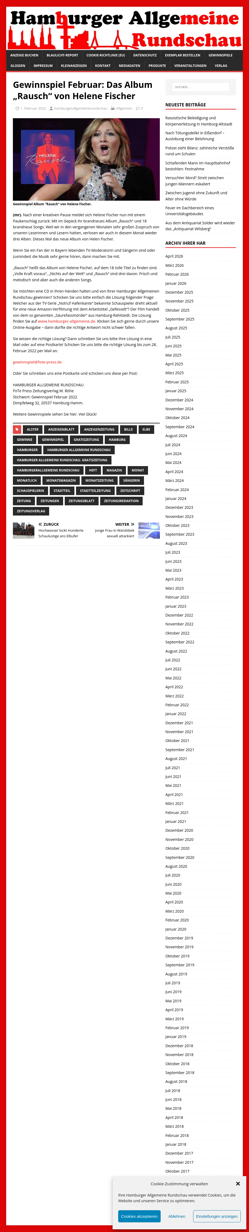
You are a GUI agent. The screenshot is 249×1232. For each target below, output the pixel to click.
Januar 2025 (175, 390)
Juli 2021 (172, 767)
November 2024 (179, 408)
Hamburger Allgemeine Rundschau (79, 450)
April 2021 (174, 794)
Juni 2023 (173, 561)
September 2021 (179, 749)
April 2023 (174, 579)
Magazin (114, 470)
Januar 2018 (175, 1144)
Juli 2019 (172, 982)
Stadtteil (62, 490)
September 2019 (179, 964)
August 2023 (176, 543)
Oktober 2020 (177, 848)
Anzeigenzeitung (99, 429)
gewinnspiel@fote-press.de (37, 362)
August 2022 (176, 651)
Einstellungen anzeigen (217, 1216)
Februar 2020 (177, 920)
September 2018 (179, 1072)
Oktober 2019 (177, 956)
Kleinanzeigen (74, 65)
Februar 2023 (177, 597)
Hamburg (117, 439)
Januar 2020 (175, 929)
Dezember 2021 (179, 722)
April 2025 (174, 363)
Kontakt (102, 65)
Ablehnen (176, 1216)
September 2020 (179, 857)
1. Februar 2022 (33, 108)
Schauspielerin (30, 490)
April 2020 (174, 902)
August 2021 (176, 758)
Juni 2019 (173, 991)
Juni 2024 (173, 453)
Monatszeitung (99, 480)
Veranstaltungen (190, 65)
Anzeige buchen (24, 55)
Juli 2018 (172, 1090)
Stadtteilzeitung (95, 490)
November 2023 (179, 516)
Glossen (17, 65)
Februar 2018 (177, 1135)
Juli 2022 (172, 659)
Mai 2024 (173, 462)
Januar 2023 (175, 606)
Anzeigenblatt (61, 429)
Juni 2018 (173, 1099)
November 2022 (179, 623)
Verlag (221, 65)
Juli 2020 (172, 875)
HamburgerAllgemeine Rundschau (48, 470)
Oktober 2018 (177, 1063)
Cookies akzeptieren (139, 1216)
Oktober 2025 (177, 310)
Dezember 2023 (179, 507)
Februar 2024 (177, 489)
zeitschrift (130, 490)
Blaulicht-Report (62, 55)
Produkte (157, 65)
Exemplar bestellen (182, 55)
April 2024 (174, 471)
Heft (93, 470)
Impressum (43, 65)
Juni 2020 (173, 884)
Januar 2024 (175, 498)
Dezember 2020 (179, 830)
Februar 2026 (177, 274)
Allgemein (124, 108)
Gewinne (24, 439)
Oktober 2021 (177, 740)
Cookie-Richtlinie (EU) (105, 55)
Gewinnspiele (221, 55)
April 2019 (174, 1009)
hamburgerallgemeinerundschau (80, 108)
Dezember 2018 (179, 1045)
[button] (238, 1183)
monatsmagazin (61, 480)
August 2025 (176, 327)
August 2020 (176, 866)
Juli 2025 (172, 337)
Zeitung (24, 501)
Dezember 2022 (179, 615)
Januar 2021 (175, 821)
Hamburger (27, 450)
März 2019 (174, 1018)
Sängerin (131, 480)
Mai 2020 (173, 893)
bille (128, 429)
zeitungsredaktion (121, 501)
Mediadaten (129, 65)
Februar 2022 (177, 704)
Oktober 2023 (177, 525)
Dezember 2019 (179, 938)
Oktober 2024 (177, 417)
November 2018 (179, 1054)
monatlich (27, 480)
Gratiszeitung (86, 439)
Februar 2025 (177, 381)
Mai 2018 (173, 1108)
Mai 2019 (173, 1000)
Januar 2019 (175, 1036)
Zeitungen (50, 501)
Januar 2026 (175, 283)
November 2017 (179, 1162)
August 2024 (176, 435)
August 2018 (176, 1081)
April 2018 (174, 1117)
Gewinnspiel (53, 439)
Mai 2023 (173, 570)
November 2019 (179, 946)
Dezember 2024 (179, 399)
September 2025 (179, 319)
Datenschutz (145, 55)
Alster (32, 429)
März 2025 (174, 372)
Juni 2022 (173, 668)
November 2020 (179, 839)
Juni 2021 (173, 776)
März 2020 (174, 911)
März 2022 (174, 695)
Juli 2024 (172, 444)
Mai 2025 (173, 355)
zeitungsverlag (31, 511)
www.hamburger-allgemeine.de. (67, 321)
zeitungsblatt (82, 501)
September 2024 (179, 426)
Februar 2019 (177, 1027)
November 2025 (179, 301)
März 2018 (174, 1126)
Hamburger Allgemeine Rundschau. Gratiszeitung (62, 460)
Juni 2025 (173, 345)
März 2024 (174, 480)
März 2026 (174, 265)
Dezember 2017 (179, 1153)
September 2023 (179, 534)
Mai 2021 (173, 785)
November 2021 (179, 731)
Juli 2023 (172, 552)
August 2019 (176, 974)
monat (138, 470)
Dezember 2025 (179, 292)
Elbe (146, 429)
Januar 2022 (175, 713)
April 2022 (174, 686)
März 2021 (174, 803)
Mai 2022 (173, 677)
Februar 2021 (177, 812)
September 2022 (179, 641)
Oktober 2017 (177, 1171)
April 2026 (174, 256)
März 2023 (174, 588)
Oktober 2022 (177, 633)
